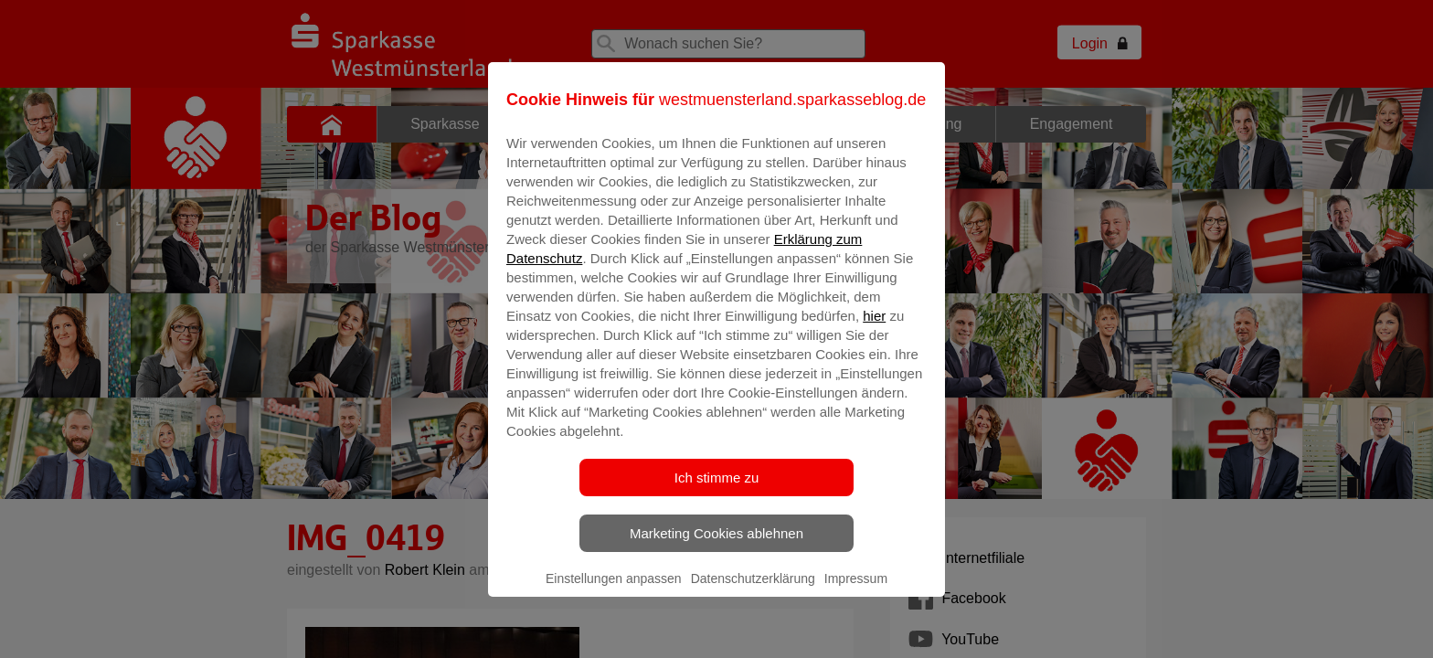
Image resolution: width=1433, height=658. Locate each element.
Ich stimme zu (716, 490)
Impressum (855, 591)
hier (874, 328)
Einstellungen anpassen (614, 591)
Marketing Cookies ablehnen (716, 546)
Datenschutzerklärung (753, 591)
